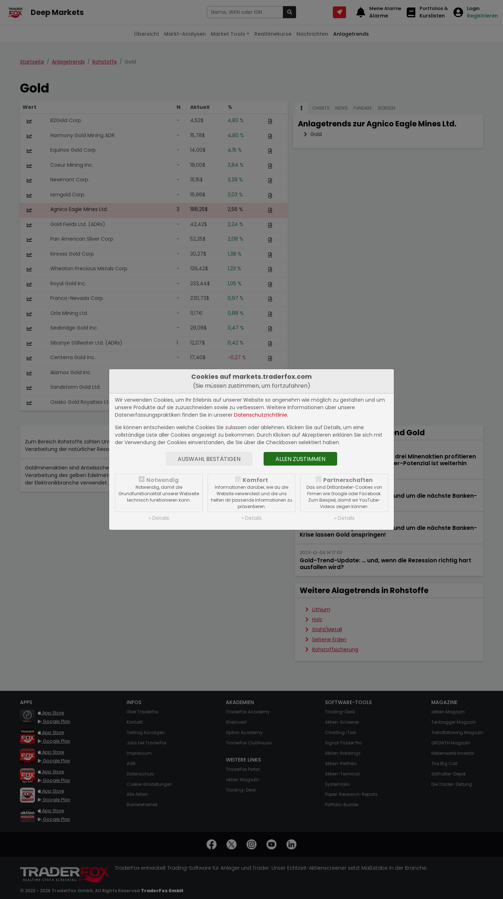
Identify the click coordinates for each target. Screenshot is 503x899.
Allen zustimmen (300, 459)
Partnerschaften (348, 480)
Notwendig (162, 480)
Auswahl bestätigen (209, 459)
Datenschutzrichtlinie (260, 414)
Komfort (255, 480)
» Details (159, 518)
